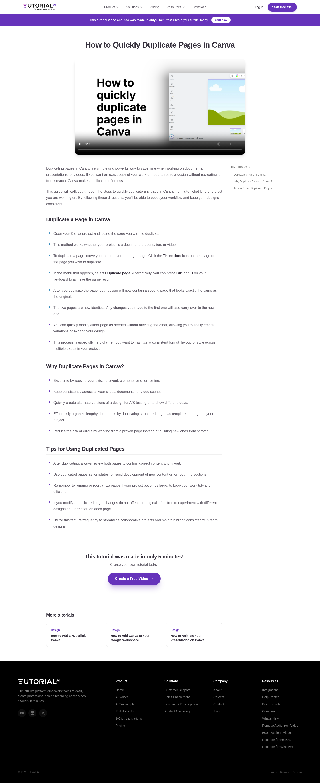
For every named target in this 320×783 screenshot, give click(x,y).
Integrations (270, 690)
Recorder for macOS (276, 739)
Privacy (284, 772)
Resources (175, 7)
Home (120, 690)
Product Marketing (177, 711)
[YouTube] (22, 713)
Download (199, 7)
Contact (218, 704)
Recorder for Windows (277, 747)
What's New (270, 718)
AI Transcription (126, 704)
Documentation (272, 704)
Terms (273, 772)
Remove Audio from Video (280, 725)
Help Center (270, 697)
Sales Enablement (177, 697)
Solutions (134, 7)
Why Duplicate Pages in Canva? (253, 181)
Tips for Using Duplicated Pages (253, 188)
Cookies (297, 772)
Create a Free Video (134, 579)
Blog (216, 711)
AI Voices (122, 697)
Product (111, 7)
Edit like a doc (125, 711)
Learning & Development (181, 704)
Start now (221, 20)
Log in (259, 7)
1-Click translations (129, 718)
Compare (268, 711)
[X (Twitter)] (43, 713)
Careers (218, 697)
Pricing (155, 7)
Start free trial (282, 7)
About (217, 690)
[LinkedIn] (32, 713)
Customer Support (177, 690)
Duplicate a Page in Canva (249, 174)
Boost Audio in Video (276, 732)
